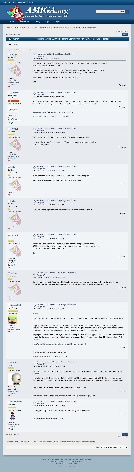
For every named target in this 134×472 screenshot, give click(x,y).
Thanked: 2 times (13, 391)
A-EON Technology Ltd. (75, 459)
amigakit (14, 93)
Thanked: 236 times (14, 120)
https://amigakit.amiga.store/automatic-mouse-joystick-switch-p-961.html (59, 344)
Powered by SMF (61, 463)
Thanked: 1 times (13, 82)
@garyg (36, 314)
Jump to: (97, 447)
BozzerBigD (16, 305)
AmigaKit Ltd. (87, 459)
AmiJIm (13, 273)
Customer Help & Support (52, 116)
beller (13, 167)
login (24, 2)
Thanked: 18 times (14, 330)
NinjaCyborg (16, 402)
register (30, 2)
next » (126, 31)
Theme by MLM (72, 463)
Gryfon (13, 362)
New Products (37, 116)
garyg (13, 54)
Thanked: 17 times (14, 424)
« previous (119, 31)
